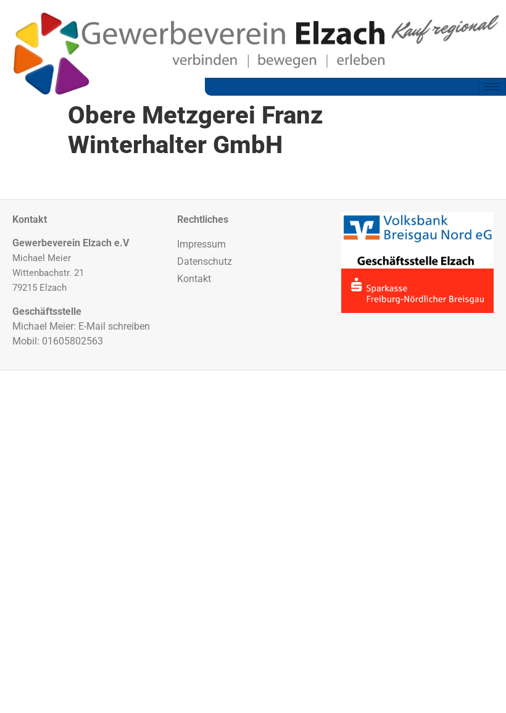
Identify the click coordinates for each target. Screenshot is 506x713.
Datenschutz (204, 261)
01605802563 (72, 341)
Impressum (201, 244)
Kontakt (194, 279)
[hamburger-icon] (492, 87)
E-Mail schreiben (114, 326)
